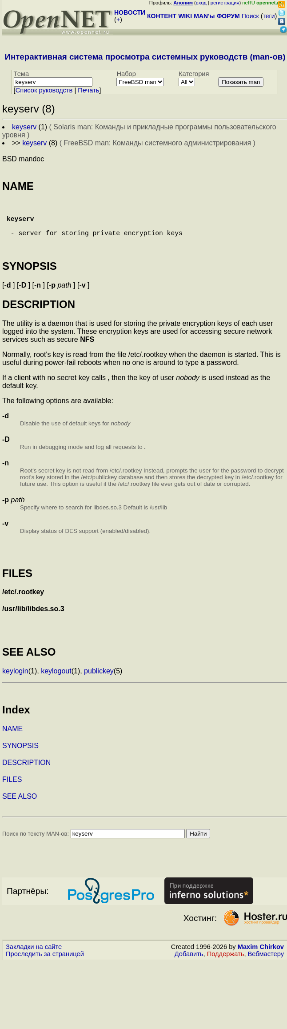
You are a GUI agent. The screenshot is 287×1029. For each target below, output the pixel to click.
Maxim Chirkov (261, 959)
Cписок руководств (44, 90)
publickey (99, 683)
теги (269, 16)
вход (201, 2)
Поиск (250, 16)
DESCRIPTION (26, 775)
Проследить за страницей (45, 966)
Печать (88, 90)
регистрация (225, 2)
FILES (12, 792)
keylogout (56, 683)
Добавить (189, 966)
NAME (12, 741)
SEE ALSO (19, 809)
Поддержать (225, 966)
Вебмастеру (266, 966)
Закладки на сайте (34, 959)
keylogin (15, 683)
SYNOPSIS (20, 758)
